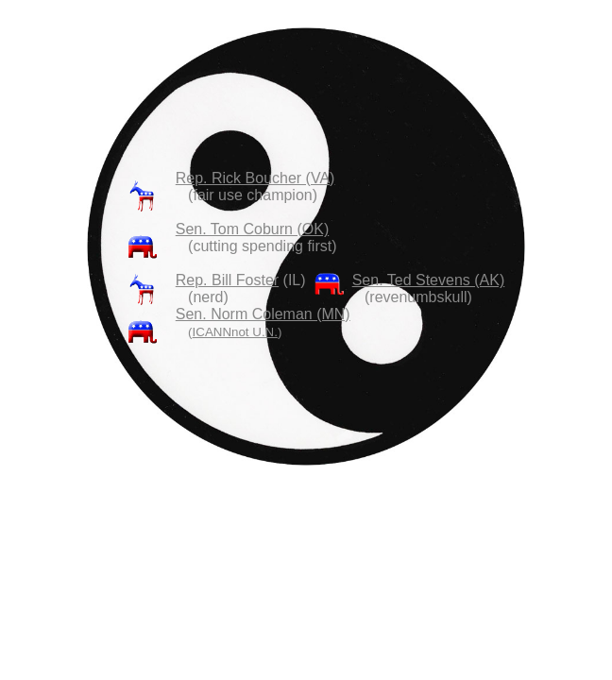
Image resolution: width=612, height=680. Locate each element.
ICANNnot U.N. (235, 332)
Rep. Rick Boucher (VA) (255, 178)
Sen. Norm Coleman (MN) (263, 314)
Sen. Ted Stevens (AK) (428, 280)
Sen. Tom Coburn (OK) (252, 229)
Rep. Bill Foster (227, 280)
